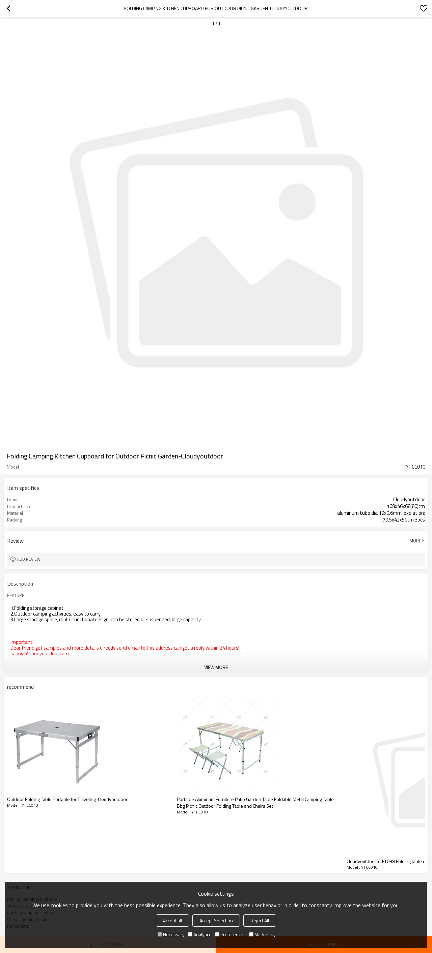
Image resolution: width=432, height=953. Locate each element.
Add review (28, 559)
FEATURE (15, 595)
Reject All (259, 920)
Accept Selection (216, 920)
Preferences (230, 934)
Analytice (200, 934)
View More (216, 667)
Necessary (171, 934)
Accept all (172, 920)
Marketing (262, 934)
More (415, 540)
